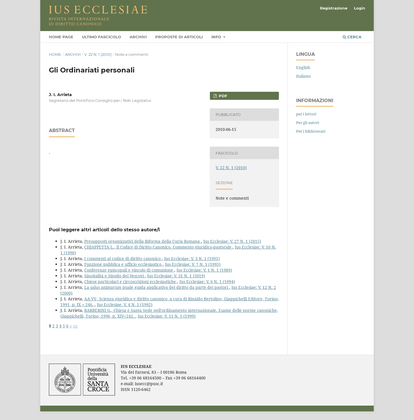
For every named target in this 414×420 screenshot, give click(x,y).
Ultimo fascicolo (101, 37)
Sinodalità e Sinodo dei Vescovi (114, 275)
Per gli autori (307, 122)
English (303, 67)
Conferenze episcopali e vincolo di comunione (129, 270)
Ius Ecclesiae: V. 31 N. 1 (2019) (176, 275)
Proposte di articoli (179, 37)
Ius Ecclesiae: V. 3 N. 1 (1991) (192, 258)
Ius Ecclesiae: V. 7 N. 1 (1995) (193, 264)
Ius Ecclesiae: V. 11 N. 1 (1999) (166, 316)
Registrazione (333, 8)
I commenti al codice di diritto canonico (123, 258)
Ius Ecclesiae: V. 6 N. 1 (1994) (207, 281)
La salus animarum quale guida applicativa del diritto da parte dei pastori (156, 287)
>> (75, 326)
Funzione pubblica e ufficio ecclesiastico (123, 264)
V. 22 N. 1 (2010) (98, 54)
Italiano (303, 76)
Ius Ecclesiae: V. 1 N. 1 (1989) (204, 270)
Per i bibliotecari (310, 131)
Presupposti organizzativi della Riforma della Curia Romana (142, 241)
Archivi (138, 37)
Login (359, 8)
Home (55, 54)
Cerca (352, 37)
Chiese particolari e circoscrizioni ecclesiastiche (130, 281)
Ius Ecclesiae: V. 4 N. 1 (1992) (124, 304)
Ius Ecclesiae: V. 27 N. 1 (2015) (232, 241)
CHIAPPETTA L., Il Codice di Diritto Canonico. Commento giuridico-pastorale (158, 247)
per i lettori (306, 114)
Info (216, 37)
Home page (61, 37)
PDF (222, 95)
